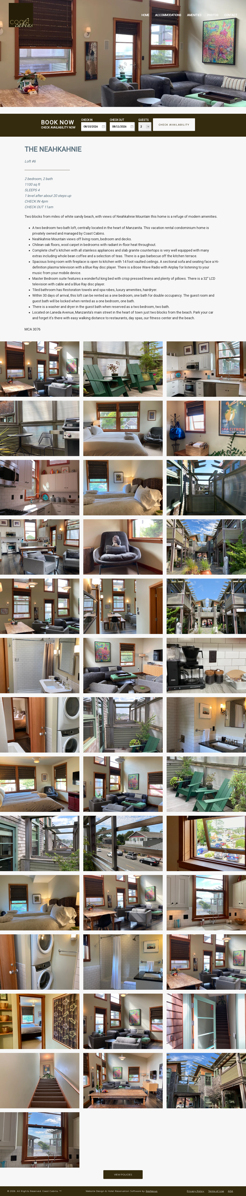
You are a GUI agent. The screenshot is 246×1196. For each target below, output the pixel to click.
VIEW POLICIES (123, 1174)
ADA (230, 1191)
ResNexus (152, 1191)
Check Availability (174, 124)
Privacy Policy (195, 1191)
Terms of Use (216, 1191)
